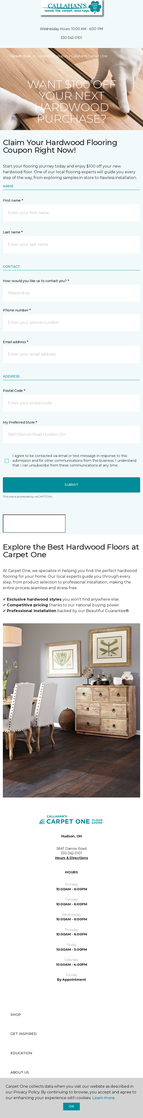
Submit (71, 485)
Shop (15, 1015)
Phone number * (17, 310)
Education (21, 1053)
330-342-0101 (71, 38)
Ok (71, 1106)
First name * (13, 200)
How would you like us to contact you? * (36, 281)
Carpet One (20, 56)
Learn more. (103, 1098)
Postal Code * (14, 390)
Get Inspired (23, 1034)
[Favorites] (130, 9)
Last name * (13, 232)
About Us (19, 1072)
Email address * (15, 342)
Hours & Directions (71, 858)
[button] (125, 9)
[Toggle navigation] (7, 9)
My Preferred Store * (20, 422)
